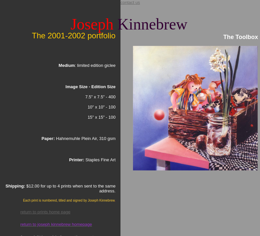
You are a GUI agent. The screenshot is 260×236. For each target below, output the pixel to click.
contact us (130, 2)
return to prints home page (45, 211)
